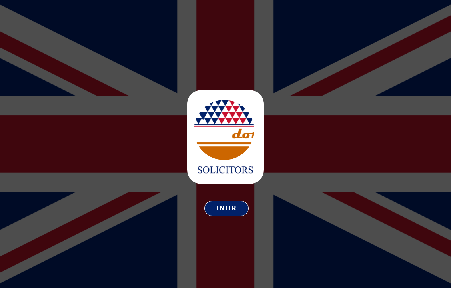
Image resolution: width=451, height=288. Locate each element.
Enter (226, 208)
